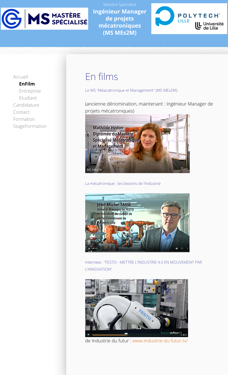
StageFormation (30, 126)
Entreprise (30, 91)
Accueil (19, 48)
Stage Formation (133, 48)
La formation (57, 48)
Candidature (95, 48)
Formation (24, 119)
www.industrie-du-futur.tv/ (160, 340)
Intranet (208, 48)
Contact (171, 48)
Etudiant (28, 98)
